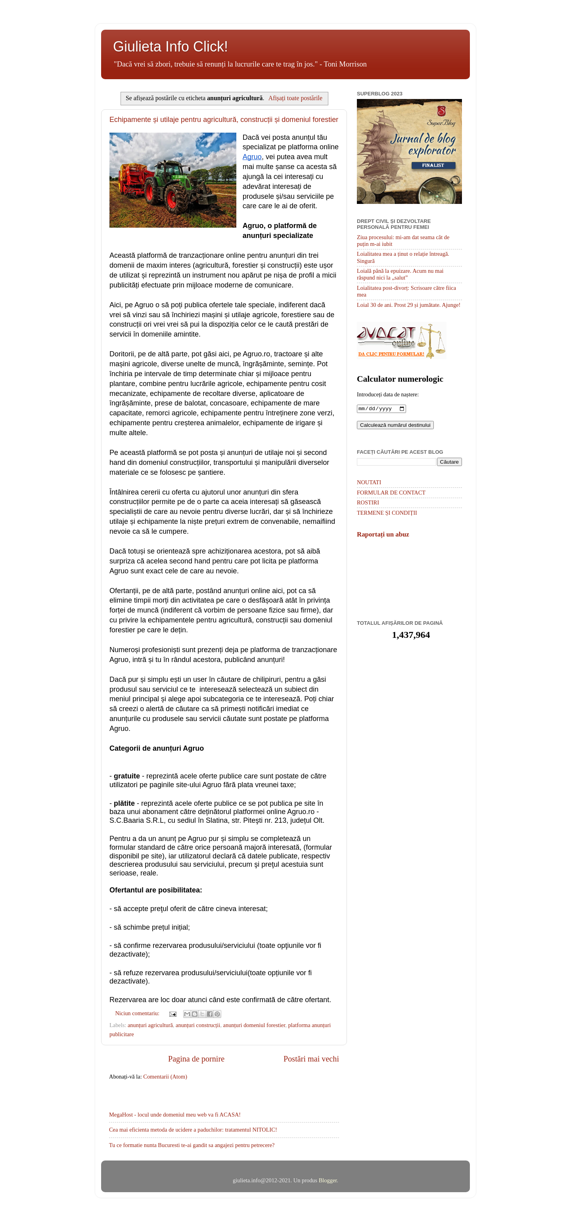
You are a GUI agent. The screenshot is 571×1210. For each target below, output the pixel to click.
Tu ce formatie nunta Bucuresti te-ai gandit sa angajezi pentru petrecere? (191, 1145)
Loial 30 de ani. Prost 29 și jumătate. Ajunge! (408, 305)
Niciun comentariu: (138, 1013)
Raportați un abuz (383, 535)
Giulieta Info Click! (170, 46)
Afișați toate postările (295, 98)
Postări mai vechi (311, 1058)
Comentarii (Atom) (165, 1076)
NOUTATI (369, 483)
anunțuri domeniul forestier (254, 1025)
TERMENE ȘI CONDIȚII (387, 513)
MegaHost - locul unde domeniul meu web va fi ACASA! (175, 1114)
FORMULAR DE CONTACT (391, 493)
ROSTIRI (368, 503)
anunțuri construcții (198, 1025)
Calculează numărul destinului (395, 426)
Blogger (328, 1180)
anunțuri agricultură (150, 1025)
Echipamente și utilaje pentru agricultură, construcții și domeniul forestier (223, 120)
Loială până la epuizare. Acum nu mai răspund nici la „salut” (400, 274)
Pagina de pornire (196, 1058)
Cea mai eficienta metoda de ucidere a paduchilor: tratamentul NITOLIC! (193, 1129)
